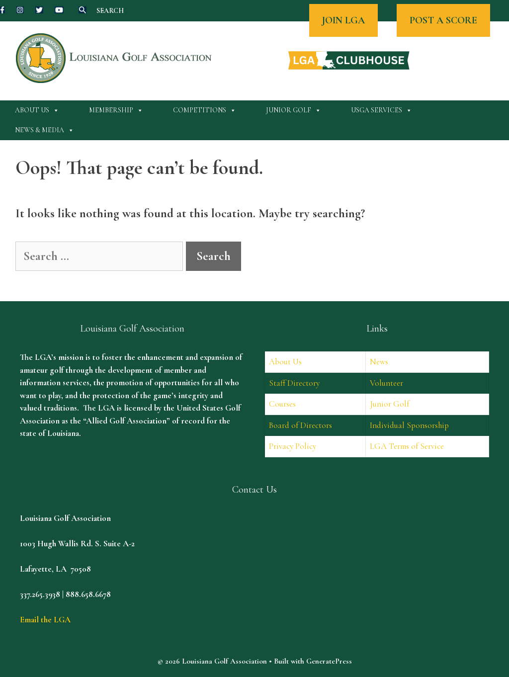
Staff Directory (294, 383)
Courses (282, 404)
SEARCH (110, 10)
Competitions (204, 110)
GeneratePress (329, 661)
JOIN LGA (343, 20)
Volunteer (386, 383)
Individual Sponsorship (409, 425)
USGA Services (381, 110)
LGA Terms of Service (407, 446)
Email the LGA (45, 619)
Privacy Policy (292, 446)
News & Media (44, 130)
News (379, 361)
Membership (116, 110)
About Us (37, 110)
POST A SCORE (443, 20)
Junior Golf (293, 110)
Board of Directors (300, 425)
